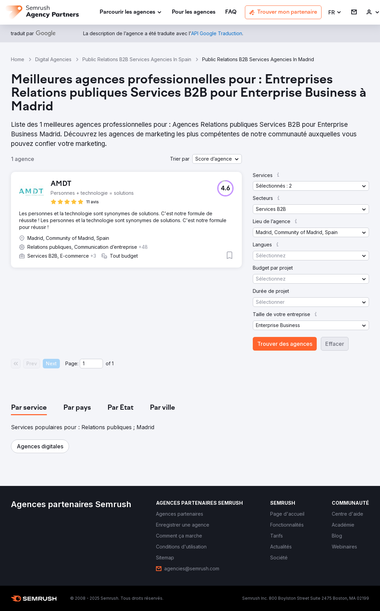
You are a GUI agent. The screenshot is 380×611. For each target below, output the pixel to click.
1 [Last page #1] (113, 363)
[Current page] (91, 363)
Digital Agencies (53, 59)
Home (17, 59)
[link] (193, 12)
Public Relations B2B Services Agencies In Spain (136, 59)
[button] (335, 12)
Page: (71, 363)
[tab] (29, 408)
